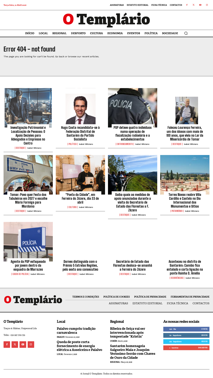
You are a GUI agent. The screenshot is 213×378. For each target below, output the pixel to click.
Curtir (204, 329)
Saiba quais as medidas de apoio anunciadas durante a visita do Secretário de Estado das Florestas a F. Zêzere (132, 202)
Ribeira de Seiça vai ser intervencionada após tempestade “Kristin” (127, 332)
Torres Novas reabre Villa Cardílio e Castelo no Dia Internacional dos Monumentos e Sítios (184, 200)
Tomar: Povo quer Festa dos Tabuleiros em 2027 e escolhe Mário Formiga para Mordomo (28, 200)
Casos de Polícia (20, 274)
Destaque (20, 148)
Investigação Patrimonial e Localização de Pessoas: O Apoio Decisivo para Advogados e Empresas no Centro (28, 135)
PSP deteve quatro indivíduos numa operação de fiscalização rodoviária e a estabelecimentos (133, 133)
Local (60, 354)
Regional (115, 362)
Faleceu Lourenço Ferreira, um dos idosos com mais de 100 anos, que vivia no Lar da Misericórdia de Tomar (184, 133)
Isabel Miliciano (34, 148)
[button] (185, 33)
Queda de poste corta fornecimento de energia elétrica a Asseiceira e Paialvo (79, 346)
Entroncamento (125, 144)
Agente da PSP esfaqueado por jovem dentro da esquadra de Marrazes (28, 265)
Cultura (72, 207)
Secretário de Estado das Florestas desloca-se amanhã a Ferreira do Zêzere (132, 265)
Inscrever (202, 348)
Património (177, 211)
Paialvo (61, 337)
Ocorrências (177, 278)
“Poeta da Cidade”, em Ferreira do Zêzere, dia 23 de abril (80, 198)
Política (72, 144)
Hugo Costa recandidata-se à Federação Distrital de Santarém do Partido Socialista (80, 133)
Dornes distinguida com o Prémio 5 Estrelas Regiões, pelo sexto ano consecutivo (80, 265)
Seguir (204, 335)
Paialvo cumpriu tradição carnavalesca (76, 330)
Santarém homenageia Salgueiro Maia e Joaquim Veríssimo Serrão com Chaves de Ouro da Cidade (132, 352)
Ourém (113, 341)
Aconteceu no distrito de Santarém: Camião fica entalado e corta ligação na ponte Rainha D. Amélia (185, 267)
